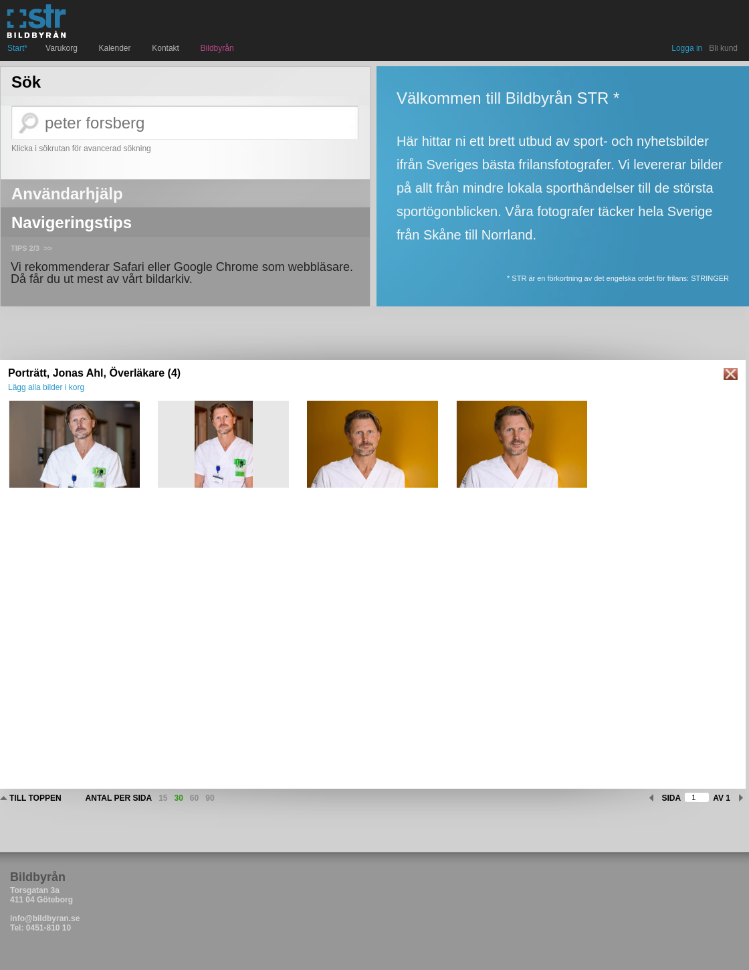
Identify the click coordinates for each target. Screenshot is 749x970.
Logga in (686, 48)
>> (47, 248)
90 (209, 798)
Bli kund (723, 48)
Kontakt (167, 48)
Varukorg (62, 48)
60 (194, 798)
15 (162, 798)
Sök (26, 82)
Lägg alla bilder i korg (46, 387)
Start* (17, 48)
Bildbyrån (217, 48)
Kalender (116, 48)
